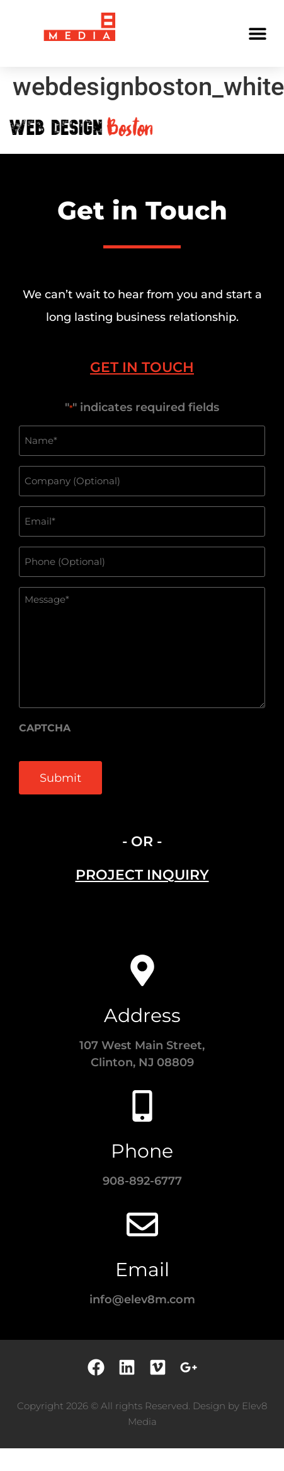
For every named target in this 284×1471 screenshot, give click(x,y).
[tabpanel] (142, 604)
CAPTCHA (45, 728)
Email (142, 1269)
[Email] (142, 1224)
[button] (257, 33)
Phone (142, 1151)
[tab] (142, 367)
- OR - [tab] (142, 841)
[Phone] (142, 1106)
